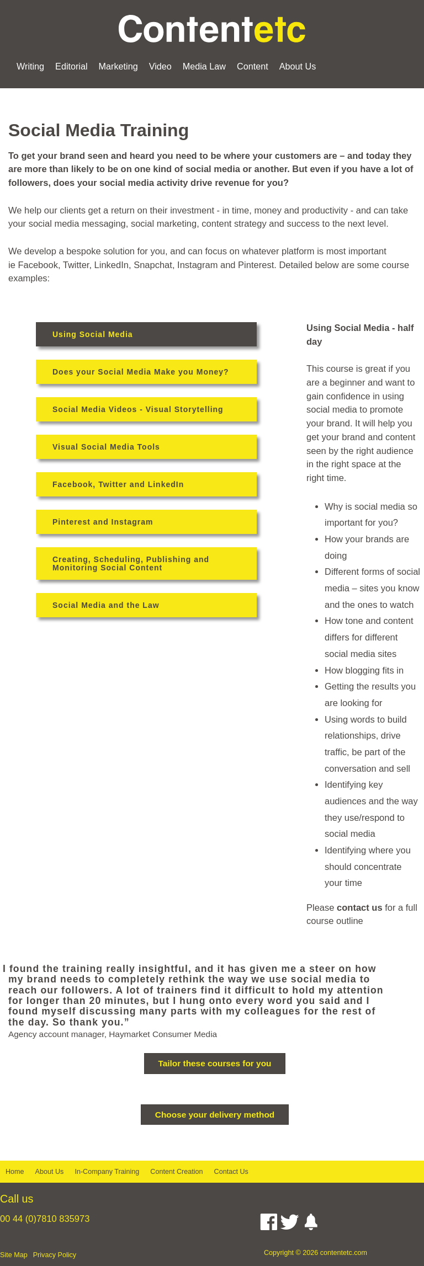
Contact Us (231, 1172)
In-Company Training (107, 1172)
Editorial (71, 66)
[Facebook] (268, 1225)
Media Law (204, 66)
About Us (297, 66)
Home (15, 1172)
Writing (30, 66)
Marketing (118, 66)
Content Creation (176, 1172)
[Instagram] (310, 1225)
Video (160, 66)
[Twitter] (289, 1225)
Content (252, 66)
